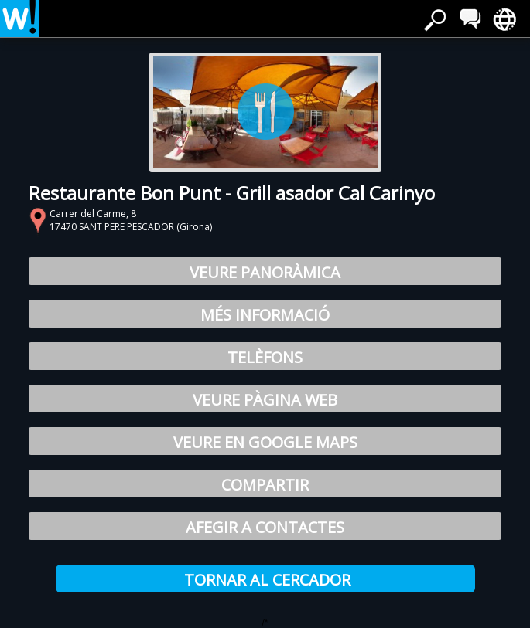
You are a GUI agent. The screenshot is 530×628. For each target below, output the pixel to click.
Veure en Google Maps (265, 442)
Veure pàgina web (265, 399)
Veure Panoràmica (265, 272)
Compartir (265, 484)
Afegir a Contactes (265, 527)
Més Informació (265, 314)
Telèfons (265, 357)
